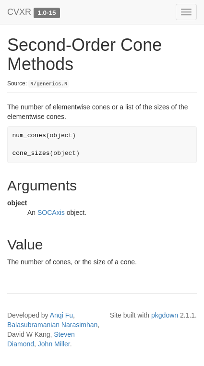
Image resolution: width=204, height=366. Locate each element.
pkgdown (164, 315)
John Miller (54, 344)
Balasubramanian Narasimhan (52, 325)
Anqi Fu (61, 315)
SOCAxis (51, 212)
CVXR (19, 12)
